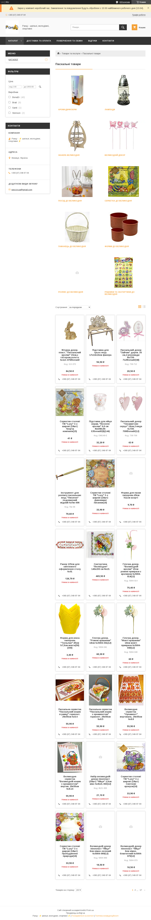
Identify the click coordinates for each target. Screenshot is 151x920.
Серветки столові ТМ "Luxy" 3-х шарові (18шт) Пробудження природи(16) (70, 851)
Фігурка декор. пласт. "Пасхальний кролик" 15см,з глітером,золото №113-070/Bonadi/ (70, 355)
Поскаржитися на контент (83, 916)
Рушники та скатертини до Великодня (120, 293)
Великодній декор (115, 155)
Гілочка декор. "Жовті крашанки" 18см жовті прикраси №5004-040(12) (131, 643)
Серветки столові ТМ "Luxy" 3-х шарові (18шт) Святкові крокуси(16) (131, 781)
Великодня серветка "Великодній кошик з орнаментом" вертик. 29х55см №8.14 (70, 782)
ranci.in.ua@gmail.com (21, 189)
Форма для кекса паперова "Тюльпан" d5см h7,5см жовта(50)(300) (70, 643)
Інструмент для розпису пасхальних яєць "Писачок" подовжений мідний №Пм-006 (69, 498)
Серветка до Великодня (118, 201)
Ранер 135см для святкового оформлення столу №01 (70, 568)
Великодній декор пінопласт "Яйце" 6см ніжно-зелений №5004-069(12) (100, 850)
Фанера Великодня (69, 155)
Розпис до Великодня (70, 292)
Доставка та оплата (39, 41)
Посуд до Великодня (70, 201)
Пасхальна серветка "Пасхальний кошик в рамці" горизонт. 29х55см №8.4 (69, 713)
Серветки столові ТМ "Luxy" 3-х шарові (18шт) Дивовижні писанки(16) (100, 498)
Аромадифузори (67, 110)
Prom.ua (90, 910)
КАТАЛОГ (13, 41)
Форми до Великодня (117, 246)
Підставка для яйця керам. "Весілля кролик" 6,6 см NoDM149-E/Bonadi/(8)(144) (100, 426)
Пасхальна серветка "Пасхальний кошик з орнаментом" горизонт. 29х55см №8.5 (100, 714)
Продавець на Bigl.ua (75, 913)
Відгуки (92, 41)
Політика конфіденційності (106, 916)
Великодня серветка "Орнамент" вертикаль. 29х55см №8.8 (131, 714)
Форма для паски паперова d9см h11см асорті (131, 495)
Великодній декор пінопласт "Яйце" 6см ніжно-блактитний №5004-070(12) (131, 851)
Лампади (110, 110)
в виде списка (144, 307)
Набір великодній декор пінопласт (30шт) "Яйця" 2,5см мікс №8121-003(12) (100, 780)
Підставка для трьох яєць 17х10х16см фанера (100, 352)
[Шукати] (123, 27)
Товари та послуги (71, 53)
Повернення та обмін (70, 41)
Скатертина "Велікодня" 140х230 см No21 (100, 566)
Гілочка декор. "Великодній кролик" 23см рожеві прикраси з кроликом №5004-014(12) (131, 570)
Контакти (108, 41)
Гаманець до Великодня (72, 246)
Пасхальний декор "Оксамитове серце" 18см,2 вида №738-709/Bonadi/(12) (131, 426)
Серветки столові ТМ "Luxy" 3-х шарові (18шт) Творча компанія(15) (70, 426)
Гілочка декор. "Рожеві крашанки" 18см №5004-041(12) (100, 640)
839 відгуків (125, 2)
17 (141, 890)
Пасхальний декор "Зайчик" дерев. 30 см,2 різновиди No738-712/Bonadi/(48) (131, 355)
